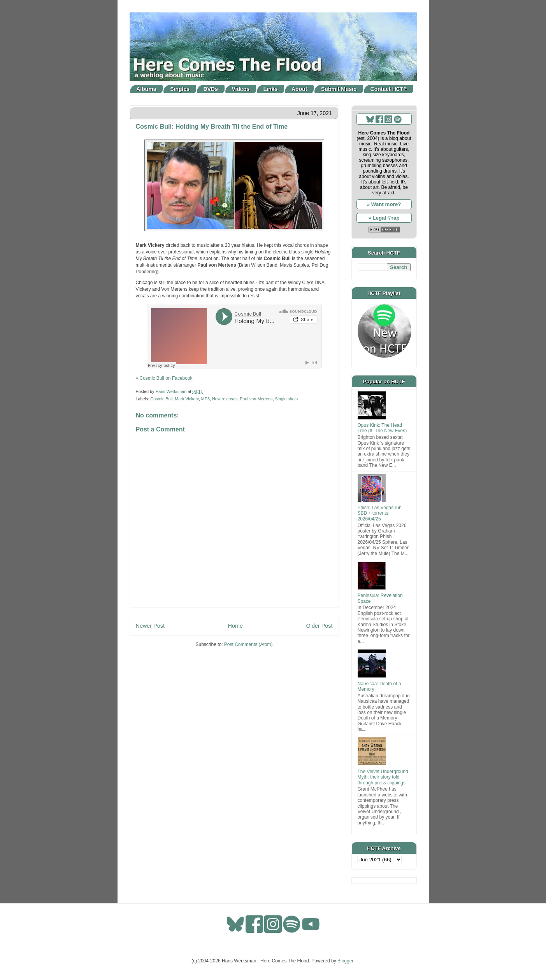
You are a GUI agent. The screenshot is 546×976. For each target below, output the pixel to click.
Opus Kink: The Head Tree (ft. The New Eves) (382, 428)
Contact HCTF (388, 89)
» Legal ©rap (383, 218)
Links (270, 89)
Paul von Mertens (256, 398)
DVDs (211, 89)
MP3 (205, 398)
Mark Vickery (186, 398)
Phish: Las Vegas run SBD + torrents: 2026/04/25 (380, 513)
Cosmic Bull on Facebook (166, 378)
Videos (241, 89)
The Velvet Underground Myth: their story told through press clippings (383, 777)
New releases (224, 398)
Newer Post (150, 626)
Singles (180, 89)
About (299, 89)
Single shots (286, 398)
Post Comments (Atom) (248, 644)
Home (235, 626)
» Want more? (384, 204)
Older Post (319, 626)
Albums (146, 89)
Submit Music (338, 89)
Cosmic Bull (161, 398)
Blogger (345, 961)
